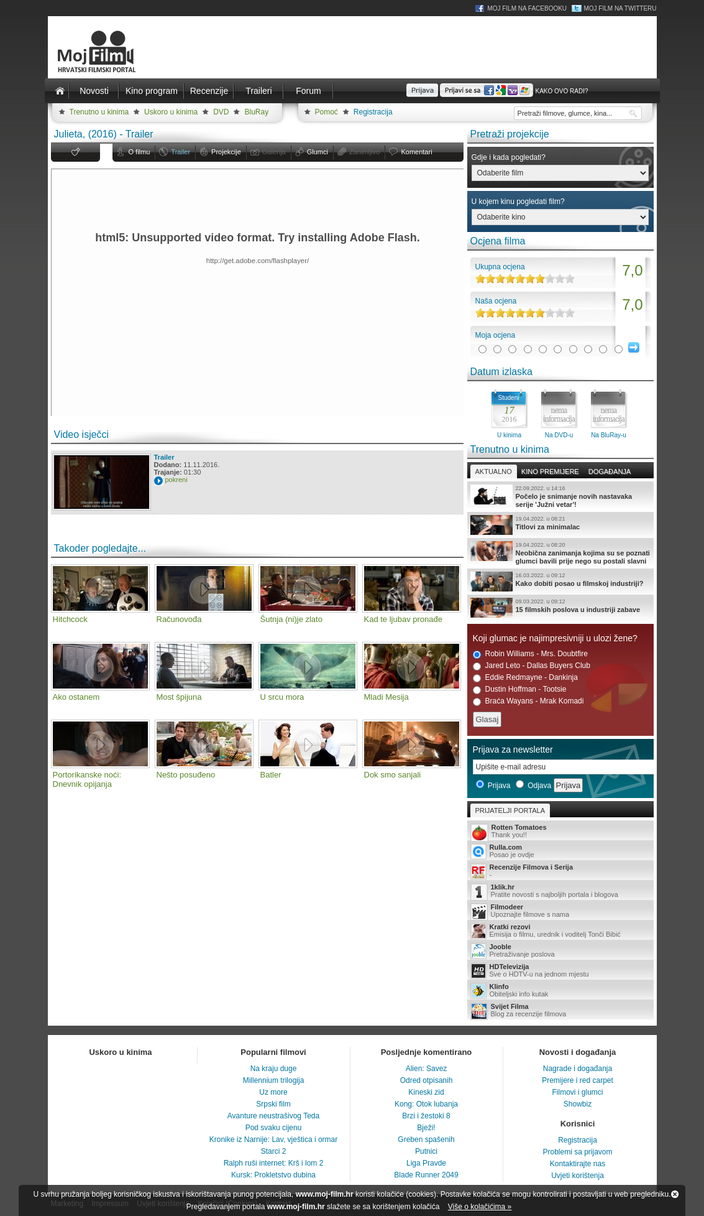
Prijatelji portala (510, 810)
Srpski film (273, 1104)
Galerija (274, 151)
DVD (221, 112)
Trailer (180, 151)
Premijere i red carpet (577, 1080)
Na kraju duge (273, 1068)
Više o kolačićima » (480, 1206)
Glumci (317, 151)
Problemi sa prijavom (577, 1152)
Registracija (373, 112)
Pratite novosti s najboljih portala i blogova (560, 891)
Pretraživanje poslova (560, 951)
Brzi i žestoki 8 (426, 1116)
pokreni (176, 479)
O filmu (139, 151)
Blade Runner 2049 (426, 1175)
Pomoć (326, 112)
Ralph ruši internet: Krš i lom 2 (274, 1163)
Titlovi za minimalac (560, 525)
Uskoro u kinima (171, 112)
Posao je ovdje (560, 851)
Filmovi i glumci (577, 1092)
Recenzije (209, 91)
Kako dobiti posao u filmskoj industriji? (560, 582)
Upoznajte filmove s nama (560, 911)
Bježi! (426, 1127)
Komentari (416, 151)
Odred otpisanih (426, 1080)
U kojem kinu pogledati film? (518, 201)
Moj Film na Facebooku (527, 8)
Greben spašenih (426, 1139)
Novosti (94, 91)
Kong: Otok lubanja (426, 1104)
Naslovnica (60, 90)
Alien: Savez (426, 1068)
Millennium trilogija (273, 1080)
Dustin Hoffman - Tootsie (520, 689)
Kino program (152, 91)
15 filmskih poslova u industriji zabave (560, 608)
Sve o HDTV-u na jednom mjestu (560, 971)
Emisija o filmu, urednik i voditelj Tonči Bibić (560, 931)
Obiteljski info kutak (560, 991)
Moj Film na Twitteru (619, 8)
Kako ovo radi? (561, 91)
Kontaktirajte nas (577, 1163)
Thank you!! (560, 832)
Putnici (426, 1151)
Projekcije (226, 151)
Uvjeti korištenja (577, 1175)
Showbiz (578, 1104)
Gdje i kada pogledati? (509, 157)
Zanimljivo (364, 151)
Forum (308, 91)
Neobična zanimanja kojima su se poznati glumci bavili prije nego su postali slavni (560, 553)
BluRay (256, 112)
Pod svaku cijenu (273, 1127)
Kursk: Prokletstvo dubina (273, 1175)
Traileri (258, 91)
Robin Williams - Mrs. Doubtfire (530, 654)
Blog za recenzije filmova (560, 1011)
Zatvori (674, 1194)
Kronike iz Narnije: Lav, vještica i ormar (273, 1139)
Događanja (609, 471)
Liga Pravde (426, 1163)
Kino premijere (550, 471)
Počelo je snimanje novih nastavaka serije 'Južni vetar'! (560, 496)
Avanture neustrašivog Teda (273, 1116)
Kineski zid (426, 1092)
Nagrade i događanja (577, 1068)
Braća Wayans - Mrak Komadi (528, 701)
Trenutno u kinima (99, 112)
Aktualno (493, 471)
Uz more (273, 1092)
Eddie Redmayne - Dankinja (525, 677)
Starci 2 (273, 1151)
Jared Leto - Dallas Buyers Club (531, 666)
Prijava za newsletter (513, 749)
